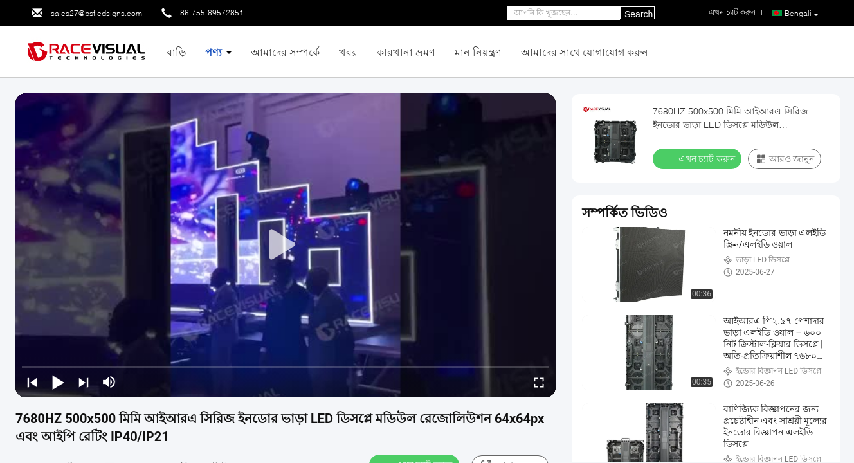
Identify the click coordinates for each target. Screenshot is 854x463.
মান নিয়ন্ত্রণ (478, 52)
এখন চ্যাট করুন (698, 158)
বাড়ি (176, 52)
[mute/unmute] (109, 382)
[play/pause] (58, 382)
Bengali (802, 13)
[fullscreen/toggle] (539, 382)
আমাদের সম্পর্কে (285, 52)
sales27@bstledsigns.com (96, 13)
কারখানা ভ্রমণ (406, 52)
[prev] (32, 382)
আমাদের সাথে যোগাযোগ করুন (584, 52)
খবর (348, 52)
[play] (285, 245)
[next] (83, 382)
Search (638, 14)
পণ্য (213, 52)
